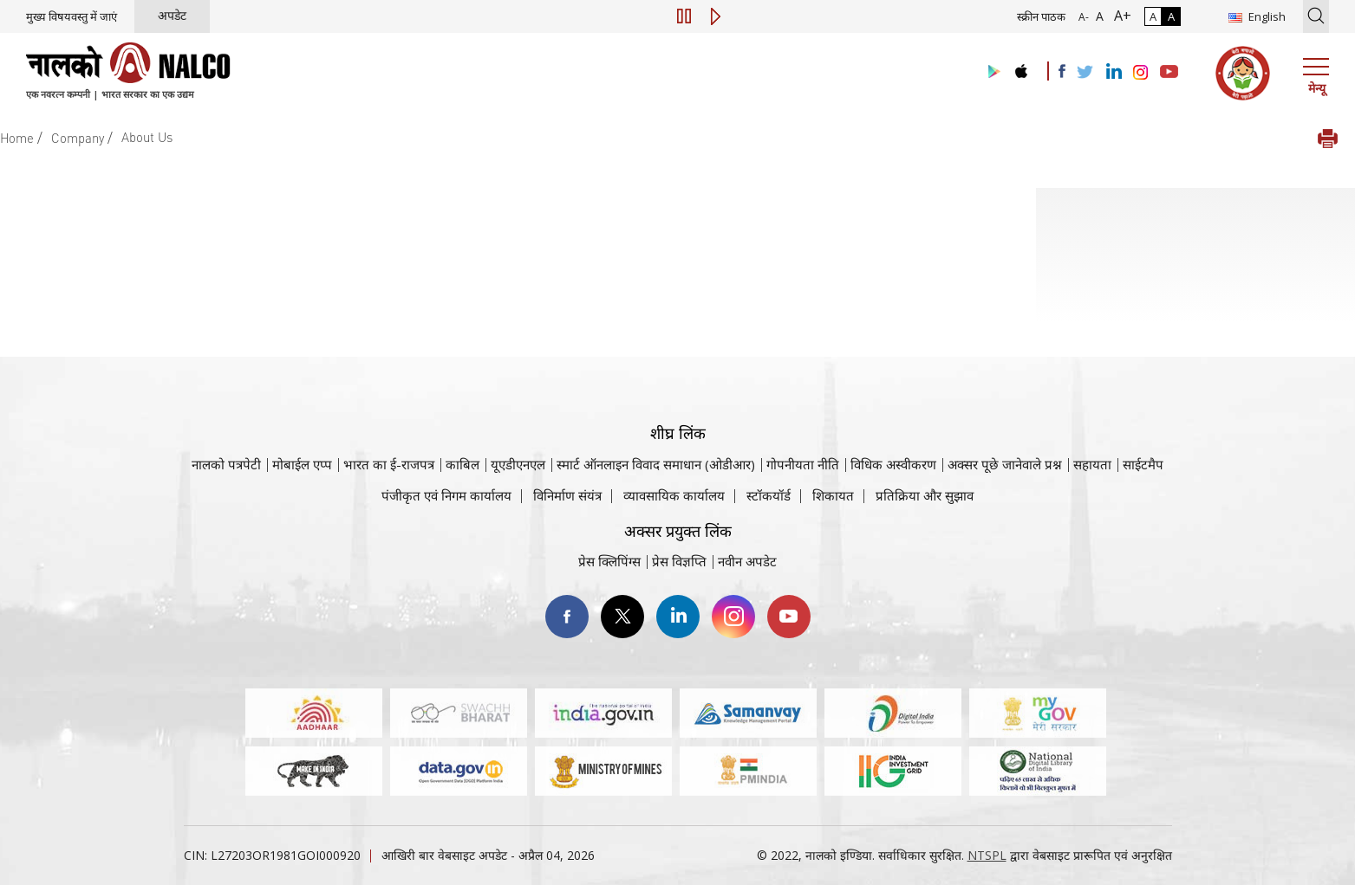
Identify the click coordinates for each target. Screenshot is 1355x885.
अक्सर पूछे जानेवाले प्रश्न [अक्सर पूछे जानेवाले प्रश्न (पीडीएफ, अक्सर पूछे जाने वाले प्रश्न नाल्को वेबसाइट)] (1005, 464)
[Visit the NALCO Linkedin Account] (1113, 72)
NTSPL (986, 855)
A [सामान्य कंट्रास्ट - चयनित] (1153, 16)
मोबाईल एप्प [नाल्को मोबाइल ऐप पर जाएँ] (302, 464)
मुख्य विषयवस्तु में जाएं (71, 16)
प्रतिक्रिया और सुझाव (925, 495)
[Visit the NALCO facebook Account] (1062, 71)
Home (17, 137)
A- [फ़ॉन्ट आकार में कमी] (1083, 17)
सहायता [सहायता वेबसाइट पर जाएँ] (1092, 464)
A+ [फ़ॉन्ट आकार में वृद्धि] (1119, 15)
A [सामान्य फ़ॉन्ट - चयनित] (1098, 16)
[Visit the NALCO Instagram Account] (1140, 72)
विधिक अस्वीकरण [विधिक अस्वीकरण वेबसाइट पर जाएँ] (893, 464)
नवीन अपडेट (747, 561)
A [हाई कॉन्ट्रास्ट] (1171, 16)
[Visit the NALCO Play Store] (990, 72)
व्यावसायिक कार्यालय (674, 495)
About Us (147, 136)
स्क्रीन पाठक (1041, 16)
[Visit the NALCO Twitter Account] (1084, 72)
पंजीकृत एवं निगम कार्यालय (446, 495)
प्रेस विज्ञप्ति (679, 561)
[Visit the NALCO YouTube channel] (1169, 72)
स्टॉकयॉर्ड (768, 495)
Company (77, 137)
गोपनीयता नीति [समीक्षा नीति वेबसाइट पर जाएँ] (802, 464)
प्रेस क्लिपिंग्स (609, 561)
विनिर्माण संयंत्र (567, 495)
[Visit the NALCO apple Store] (1021, 67)
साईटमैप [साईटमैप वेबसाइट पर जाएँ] (1143, 464)
